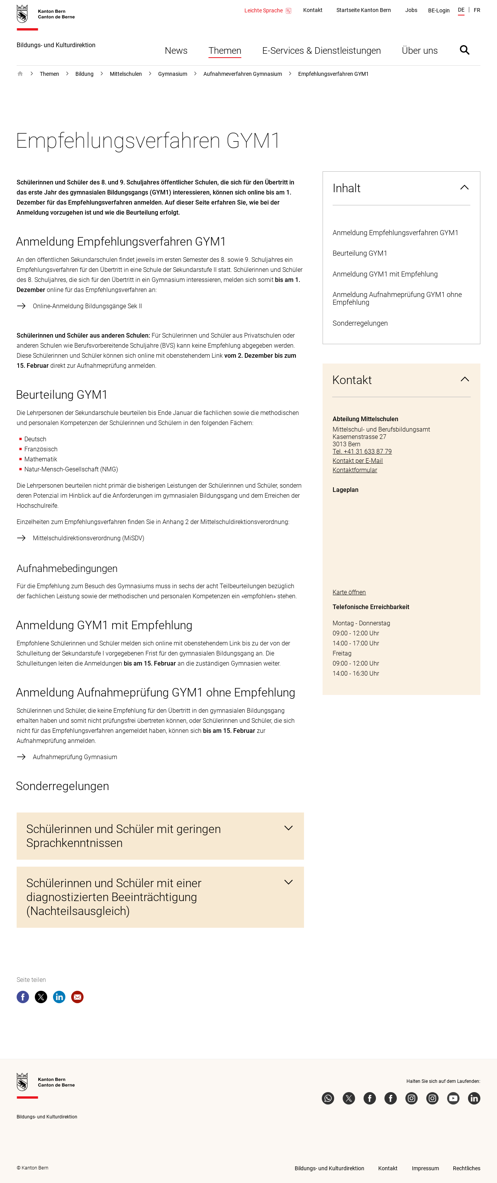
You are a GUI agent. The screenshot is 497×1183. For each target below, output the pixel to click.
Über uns (420, 50)
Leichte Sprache (268, 11)
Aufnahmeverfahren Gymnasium (242, 74)
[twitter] (41, 998)
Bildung (84, 74)
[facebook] (23, 998)
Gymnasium (172, 74)
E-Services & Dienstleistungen (321, 50)
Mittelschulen (126, 74)
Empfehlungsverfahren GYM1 (333, 74)
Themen (224, 50)
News (176, 50)
